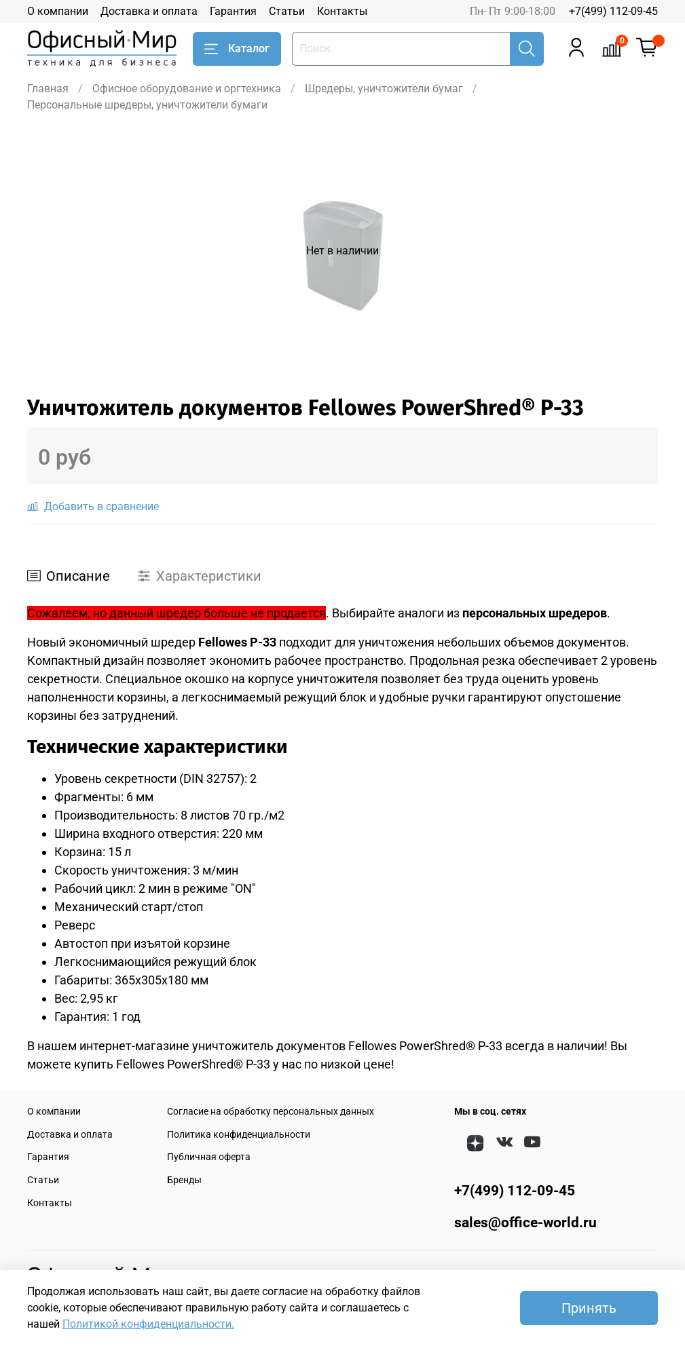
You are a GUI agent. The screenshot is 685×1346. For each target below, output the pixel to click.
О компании (57, 11)
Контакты (342, 11)
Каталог (237, 49)
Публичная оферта (209, 1157)
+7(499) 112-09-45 (613, 11)
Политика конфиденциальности (238, 1134)
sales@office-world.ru (525, 1222)
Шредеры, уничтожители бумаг (384, 88)
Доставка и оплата (149, 11)
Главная (48, 88)
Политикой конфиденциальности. (148, 1324)
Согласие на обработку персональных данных (270, 1111)
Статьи (287, 11)
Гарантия (233, 11)
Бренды (184, 1180)
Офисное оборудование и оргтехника (186, 88)
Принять (588, 1308)
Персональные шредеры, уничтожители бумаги (147, 104)
